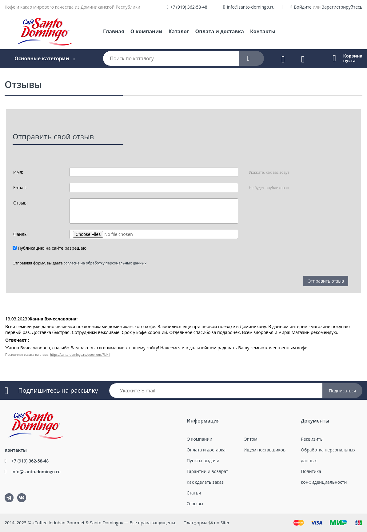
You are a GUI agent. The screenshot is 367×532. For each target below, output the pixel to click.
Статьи (194, 493)
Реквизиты (312, 439)
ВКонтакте (18, 493)
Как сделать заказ (205, 482)
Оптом (250, 439)
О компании (146, 31)
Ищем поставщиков (264, 450)
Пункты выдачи (203, 460)
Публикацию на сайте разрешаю (52, 248)
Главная (113, 31)
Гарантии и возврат (207, 471)
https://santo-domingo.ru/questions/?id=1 (80, 354)
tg (9, 497)
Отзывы (195, 503)
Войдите (303, 7)
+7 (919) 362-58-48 (188, 7)
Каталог (179, 31)
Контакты (262, 31)
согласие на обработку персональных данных (105, 263)
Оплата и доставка (219, 31)
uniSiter (222, 523)
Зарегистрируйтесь (342, 7)
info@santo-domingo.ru (251, 7)
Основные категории (41, 58)
